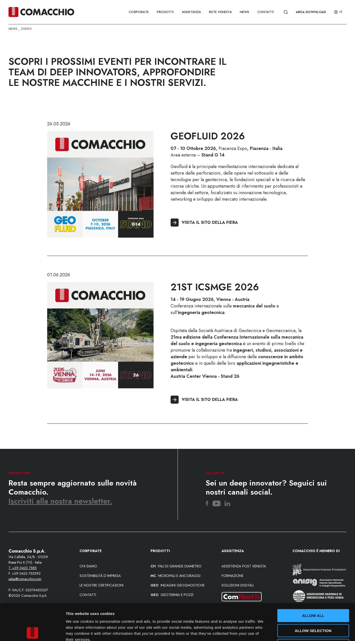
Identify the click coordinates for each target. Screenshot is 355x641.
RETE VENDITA (220, 12)
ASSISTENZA (191, 12)
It (338, 12)
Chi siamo (88, 566)
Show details (263, 631)
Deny (313, 609)
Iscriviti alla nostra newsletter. (60, 501)
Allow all (313, 579)
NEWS (244, 12)
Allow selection (313, 594)
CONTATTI (265, 12)
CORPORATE (139, 12)
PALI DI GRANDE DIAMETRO (176, 566)
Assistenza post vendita (244, 566)
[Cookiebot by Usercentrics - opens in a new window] (32, 631)
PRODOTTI (165, 12)
